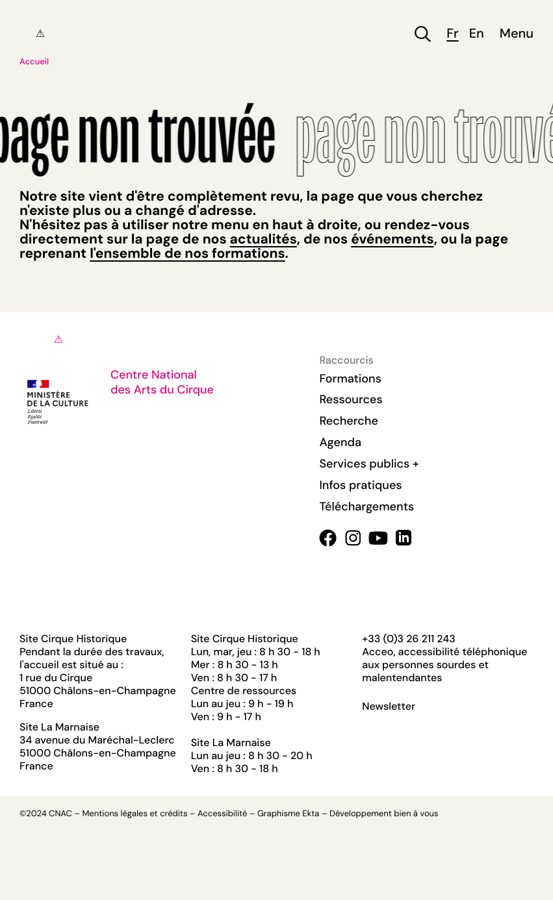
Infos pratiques (360, 485)
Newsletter (388, 706)
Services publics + (368, 463)
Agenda (340, 442)
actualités (263, 239)
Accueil (34, 62)
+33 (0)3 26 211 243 (408, 638)
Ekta (310, 813)
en (476, 34)
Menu (517, 34)
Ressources (350, 399)
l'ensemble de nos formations (187, 253)
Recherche (348, 421)
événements (392, 239)
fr (452, 34)
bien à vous (416, 813)
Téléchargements (366, 506)
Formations (350, 378)
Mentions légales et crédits (134, 813)
